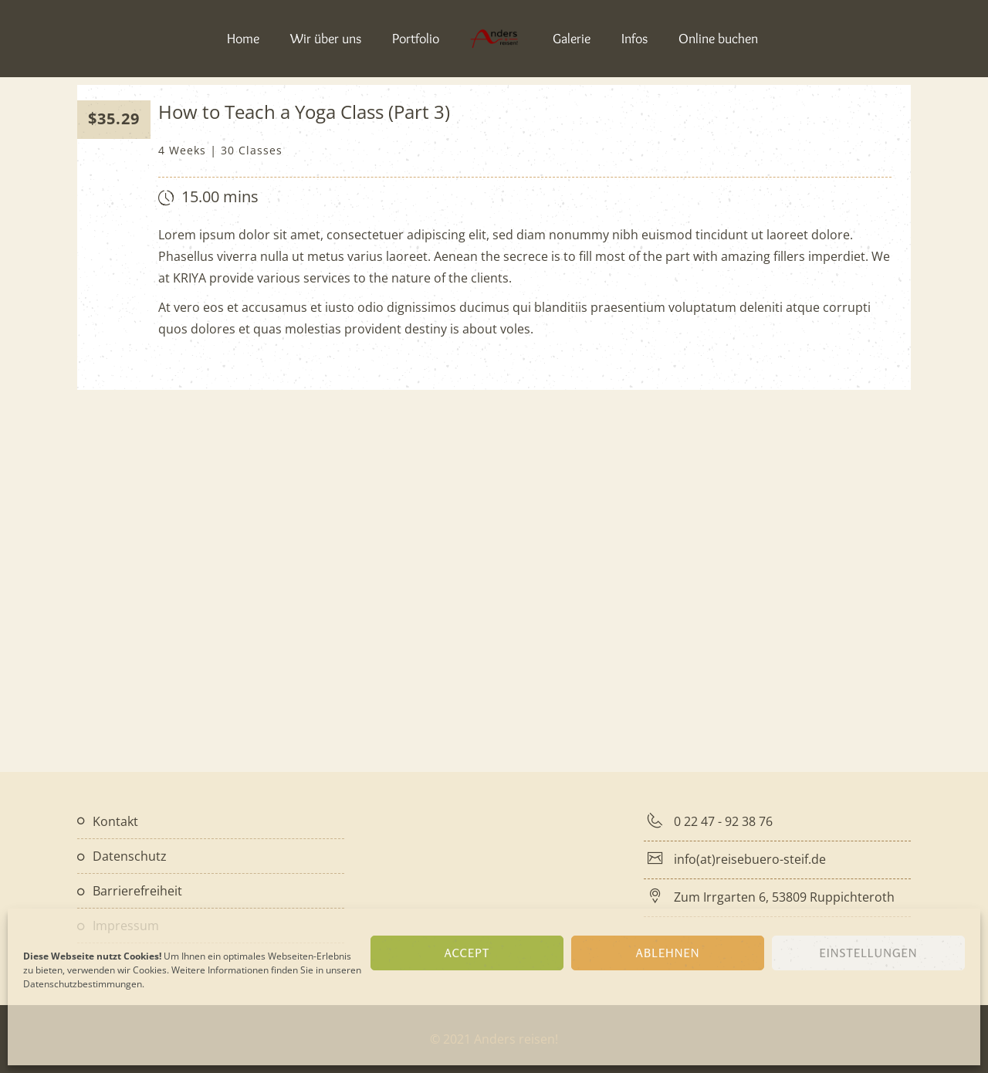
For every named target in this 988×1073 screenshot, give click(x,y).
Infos (634, 38)
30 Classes (252, 150)
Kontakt (115, 821)
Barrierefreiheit (137, 890)
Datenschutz (130, 856)
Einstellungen (869, 953)
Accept (466, 953)
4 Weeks (182, 150)
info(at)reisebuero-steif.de (751, 859)
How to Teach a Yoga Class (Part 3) (304, 111)
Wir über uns (325, 38)
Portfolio (415, 38)
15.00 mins (220, 196)
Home (243, 38)
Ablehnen (668, 953)
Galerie (571, 38)
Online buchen (718, 38)
